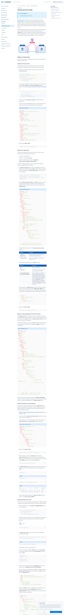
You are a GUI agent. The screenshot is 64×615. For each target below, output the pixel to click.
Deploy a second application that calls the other (56, 13)
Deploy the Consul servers (55, 9)
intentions (36, 257)
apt (20, 523)
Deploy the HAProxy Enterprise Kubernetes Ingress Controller (31, 412)
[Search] (57, 2)
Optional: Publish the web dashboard (55, 16)
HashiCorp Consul (21, 20)
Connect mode (20, 21)
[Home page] (6, 2)
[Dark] (62, 2)
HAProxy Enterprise (22, 5)
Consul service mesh (34, 5)
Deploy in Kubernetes (54, 7)
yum (24, 523)
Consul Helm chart (23, 71)
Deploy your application (55, 10)
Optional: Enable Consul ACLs (56, 18)
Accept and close (56, 611)
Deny (44, 611)
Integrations (28, 5)
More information (50, 609)
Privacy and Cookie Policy (43, 609)
